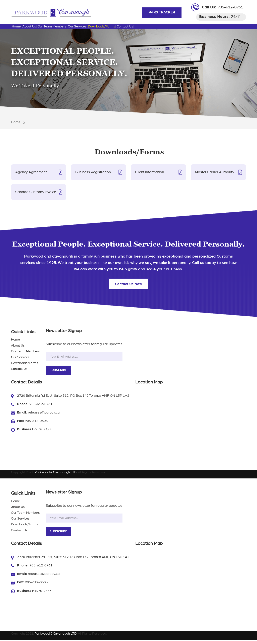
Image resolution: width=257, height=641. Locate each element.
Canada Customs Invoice (35, 192)
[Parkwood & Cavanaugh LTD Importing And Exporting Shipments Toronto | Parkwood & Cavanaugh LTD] (51, 12)
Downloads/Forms (101, 26)
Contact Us (125, 26)
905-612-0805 (36, 422)
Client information (149, 172)
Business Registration (93, 172)
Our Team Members (52, 26)
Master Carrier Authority (214, 172)
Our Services (77, 26)
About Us (29, 26)
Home (16, 26)
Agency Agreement (31, 172)
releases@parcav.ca (44, 413)
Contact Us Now (128, 285)
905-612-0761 (230, 7)
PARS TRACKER (162, 12)
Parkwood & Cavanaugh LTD (55, 473)
